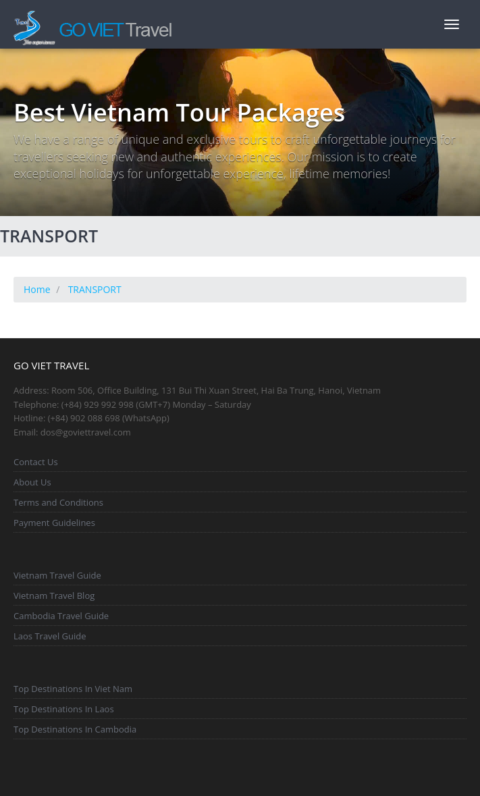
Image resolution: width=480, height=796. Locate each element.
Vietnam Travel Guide (57, 575)
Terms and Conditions (58, 502)
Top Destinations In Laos (64, 709)
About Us (32, 482)
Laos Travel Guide (50, 636)
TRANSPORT (95, 289)
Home (37, 289)
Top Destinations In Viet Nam (73, 689)
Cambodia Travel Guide (61, 616)
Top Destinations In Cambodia (75, 729)
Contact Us (36, 462)
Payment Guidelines (54, 522)
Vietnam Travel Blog (54, 595)
